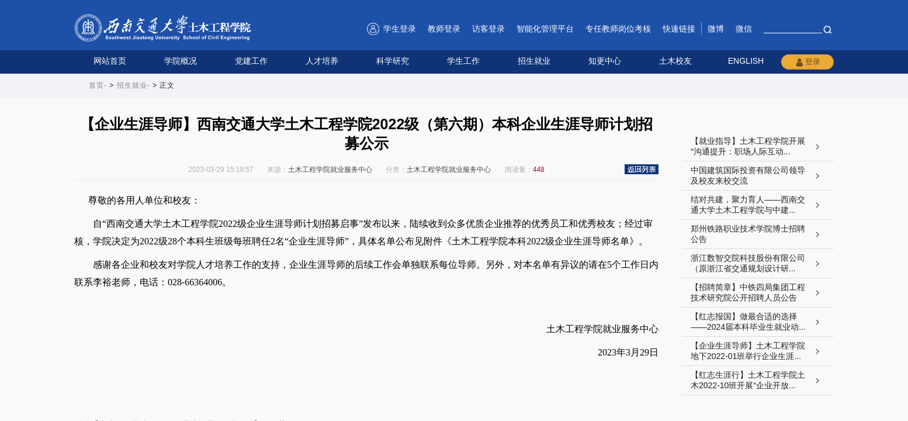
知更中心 (604, 60)
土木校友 (675, 60)
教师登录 (444, 28)
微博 (716, 28)
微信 (744, 28)
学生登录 (399, 28)
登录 (807, 62)
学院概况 (180, 60)
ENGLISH (746, 60)
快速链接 (679, 28)
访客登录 (488, 28)
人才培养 (322, 60)
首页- (98, 85)
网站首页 (109, 60)
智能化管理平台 (545, 28)
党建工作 (251, 60)
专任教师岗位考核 (618, 28)
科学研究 (392, 60)
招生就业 (534, 60)
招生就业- (133, 85)
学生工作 (463, 60)
